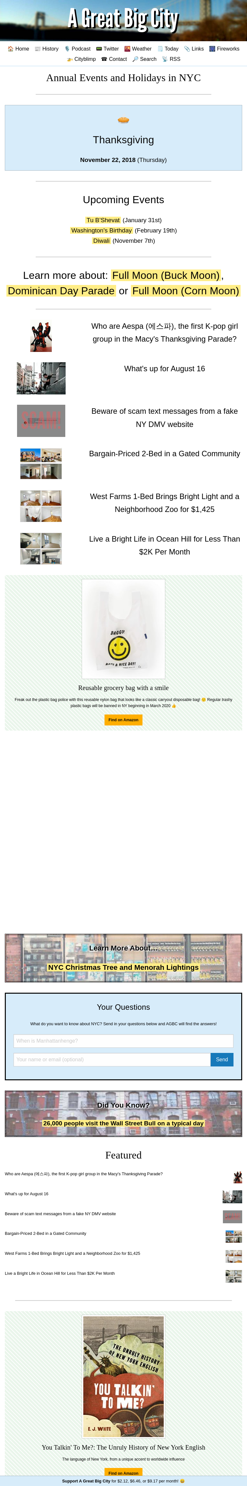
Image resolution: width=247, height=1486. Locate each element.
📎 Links (194, 49)
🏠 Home (18, 49)
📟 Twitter (107, 49)
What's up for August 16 (26, 1193)
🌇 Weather (137, 49)
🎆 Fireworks (224, 49)
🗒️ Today (167, 49)
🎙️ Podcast (77, 49)
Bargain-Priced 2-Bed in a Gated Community (45, 1233)
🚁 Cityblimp (81, 59)
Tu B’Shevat (103, 220)
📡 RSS (171, 59)
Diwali (101, 240)
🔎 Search (144, 59)
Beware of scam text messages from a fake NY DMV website (60, 1213)
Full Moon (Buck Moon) (166, 275)
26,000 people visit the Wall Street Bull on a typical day (123, 1123)
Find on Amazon (124, 720)
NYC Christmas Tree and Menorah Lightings (123, 967)
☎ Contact (114, 59)
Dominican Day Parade (61, 291)
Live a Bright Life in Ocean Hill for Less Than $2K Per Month (60, 1273)
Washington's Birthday (101, 230)
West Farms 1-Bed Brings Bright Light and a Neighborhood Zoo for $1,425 (72, 1253)
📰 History (46, 49)
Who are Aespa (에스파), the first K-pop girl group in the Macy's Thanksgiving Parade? (84, 1173)
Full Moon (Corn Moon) (185, 291)
